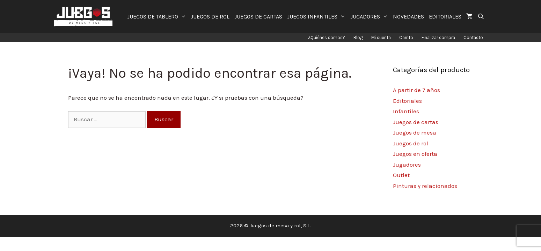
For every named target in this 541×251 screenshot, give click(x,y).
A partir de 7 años (416, 89)
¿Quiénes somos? (326, 37)
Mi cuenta (381, 37)
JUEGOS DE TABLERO (158, 16)
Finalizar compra (438, 37)
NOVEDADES (408, 16)
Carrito (406, 37)
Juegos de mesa (414, 132)
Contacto (473, 37)
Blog (358, 37)
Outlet (401, 175)
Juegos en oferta (415, 153)
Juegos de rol (410, 143)
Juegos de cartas (415, 122)
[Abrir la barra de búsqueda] (481, 16)
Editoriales (407, 100)
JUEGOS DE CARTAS (258, 16)
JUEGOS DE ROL (210, 16)
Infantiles (406, 111)
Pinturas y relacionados (425, 185)
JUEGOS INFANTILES (317, 16)
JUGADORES (370, 16)
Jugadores (407, 164)
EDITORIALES (445, 16)
